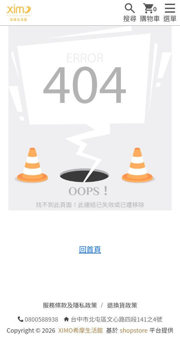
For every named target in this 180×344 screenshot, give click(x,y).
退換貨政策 (122, 305)
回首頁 (90, 248)
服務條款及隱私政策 (70, 305)
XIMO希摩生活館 (80, 330)
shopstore (134, 330)
